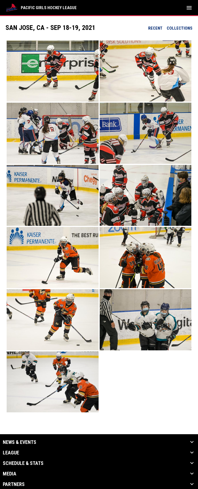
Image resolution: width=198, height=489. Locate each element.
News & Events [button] (19, 442)
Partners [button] (14, 484)
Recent (155, 28)
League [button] (11, 452)
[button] (53, 71)
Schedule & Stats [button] (23, 463)
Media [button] (9, 473)
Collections (179, 28)
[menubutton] (189, 7)
